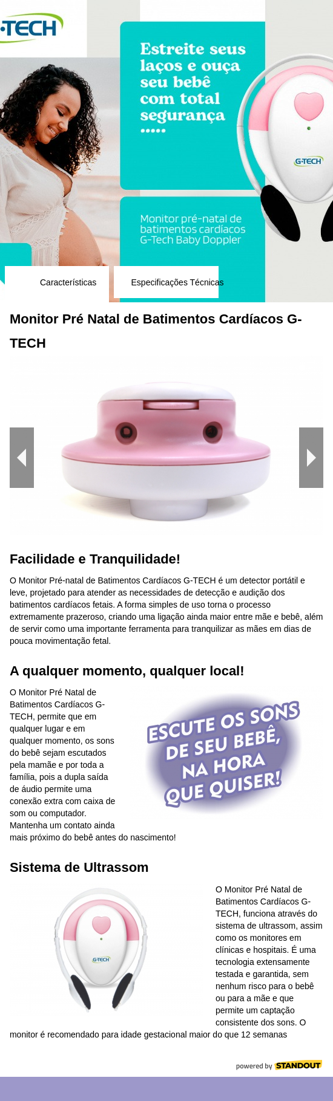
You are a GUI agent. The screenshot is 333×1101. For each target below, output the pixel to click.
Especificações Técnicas (177, 282)
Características (68, 282)
